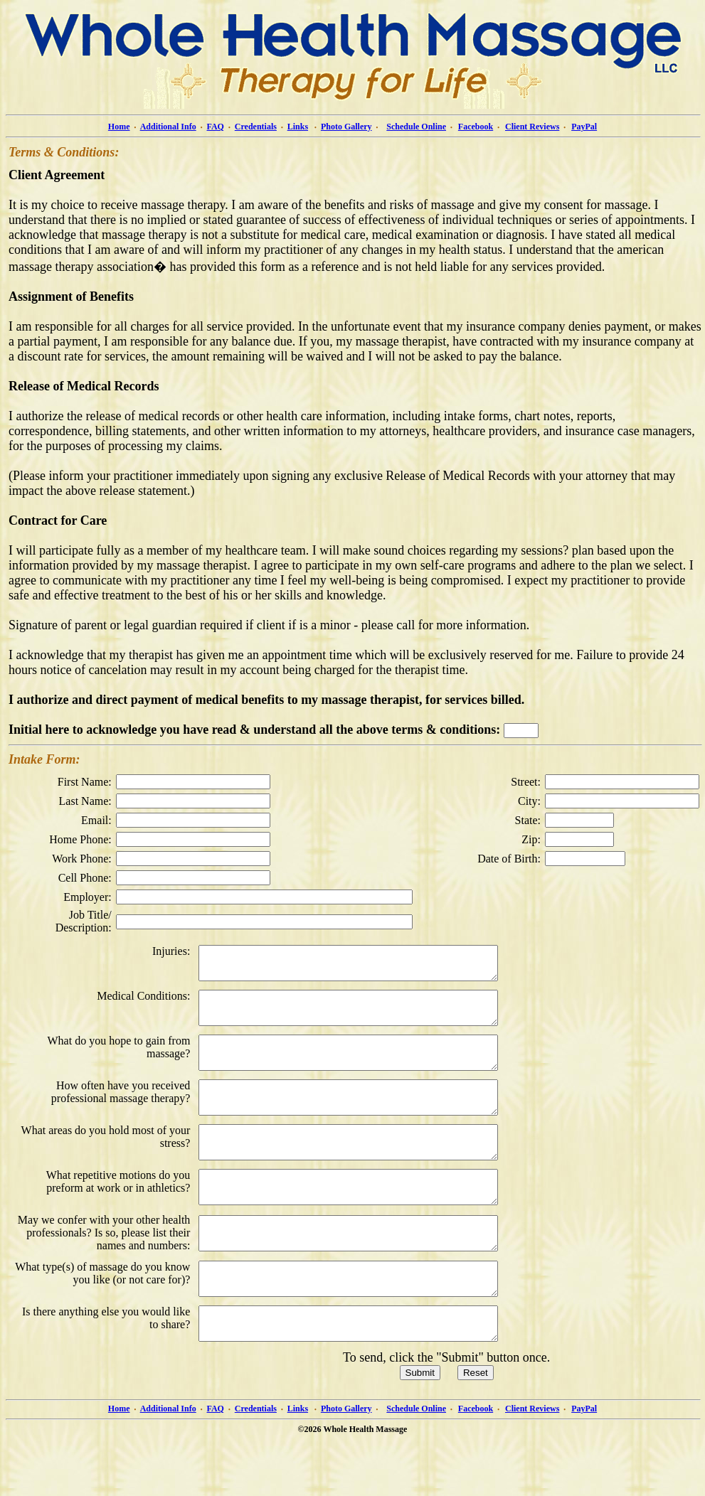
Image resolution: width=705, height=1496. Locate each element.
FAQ (215, 127)
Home (119, 127)
